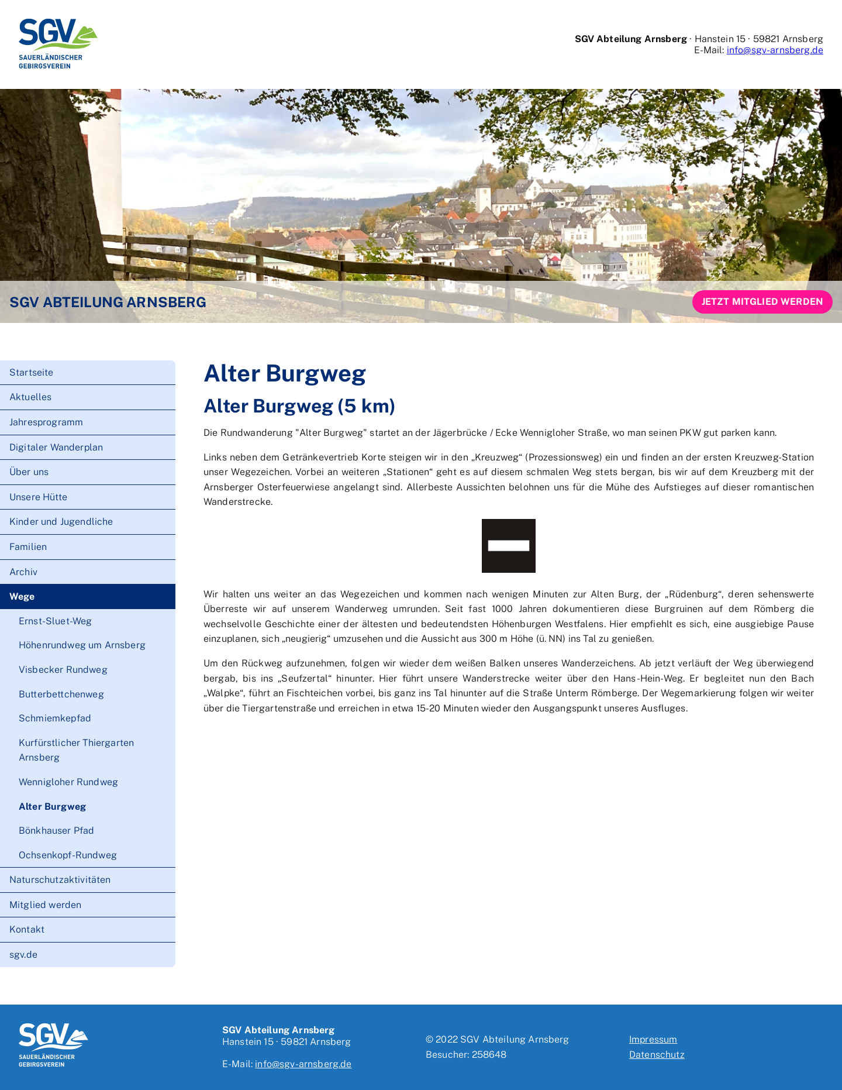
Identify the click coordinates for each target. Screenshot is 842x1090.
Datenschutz (657, 1054)
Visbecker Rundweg (63, 669)
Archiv (23, 571)
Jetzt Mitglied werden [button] (762, 301)
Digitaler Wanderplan (56, 447)
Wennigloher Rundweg (68, 782)
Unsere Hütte (38, 497)
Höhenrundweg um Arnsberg (82, 645)
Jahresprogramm (46, 422)
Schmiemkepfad (55, 718)
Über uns (29, 471)
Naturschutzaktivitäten (60, 879)
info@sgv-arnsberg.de (775, 50)
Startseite (31, 372)
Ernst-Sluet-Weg (55, 621)
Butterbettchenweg (61, 694)
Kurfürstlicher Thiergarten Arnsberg (76, 750)
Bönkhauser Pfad (56, 830)
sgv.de (23, 954)
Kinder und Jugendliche (61, 521)
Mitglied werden (45, 904)
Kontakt (26, 929)
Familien (28, 546)
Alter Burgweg (52, 806)
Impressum (653, 1039)
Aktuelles (30, 397)
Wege (22, 596)
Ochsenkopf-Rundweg (68, 855)
